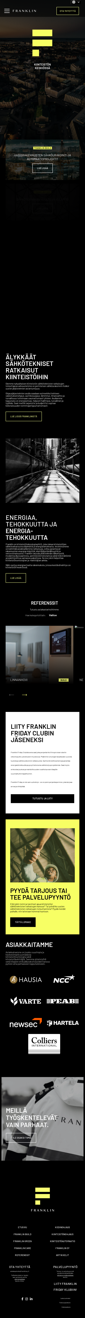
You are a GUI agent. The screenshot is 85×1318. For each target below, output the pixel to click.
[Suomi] (76, 2)
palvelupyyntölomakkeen (65, 1275)
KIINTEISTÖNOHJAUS (62, 1234)
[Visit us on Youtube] (22, 1299)
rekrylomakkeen (19, 1279)
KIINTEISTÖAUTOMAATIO (62, 1241)
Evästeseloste (66, 1307)
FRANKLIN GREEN (22, 1241)
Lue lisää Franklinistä (23, 416)
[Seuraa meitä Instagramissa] (26, 1299)
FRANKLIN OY (62, 1248)
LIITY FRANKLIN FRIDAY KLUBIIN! (65, 1286)
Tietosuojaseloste (64, 1302)
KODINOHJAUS (62, 1227)
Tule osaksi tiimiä (21, 1137)
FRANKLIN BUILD (22, 1234)
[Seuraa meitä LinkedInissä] (31, 1299)
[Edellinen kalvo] (11, 695)
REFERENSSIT (22, 1255)
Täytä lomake (23, 922)
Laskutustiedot (65, 1298)
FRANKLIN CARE (22, 1248)
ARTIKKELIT (62, 1255)
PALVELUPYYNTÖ (65, 1267)
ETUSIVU (22, 1227)
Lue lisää (42, 168)
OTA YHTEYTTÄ (68, 10)
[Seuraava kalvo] (24, 695)
